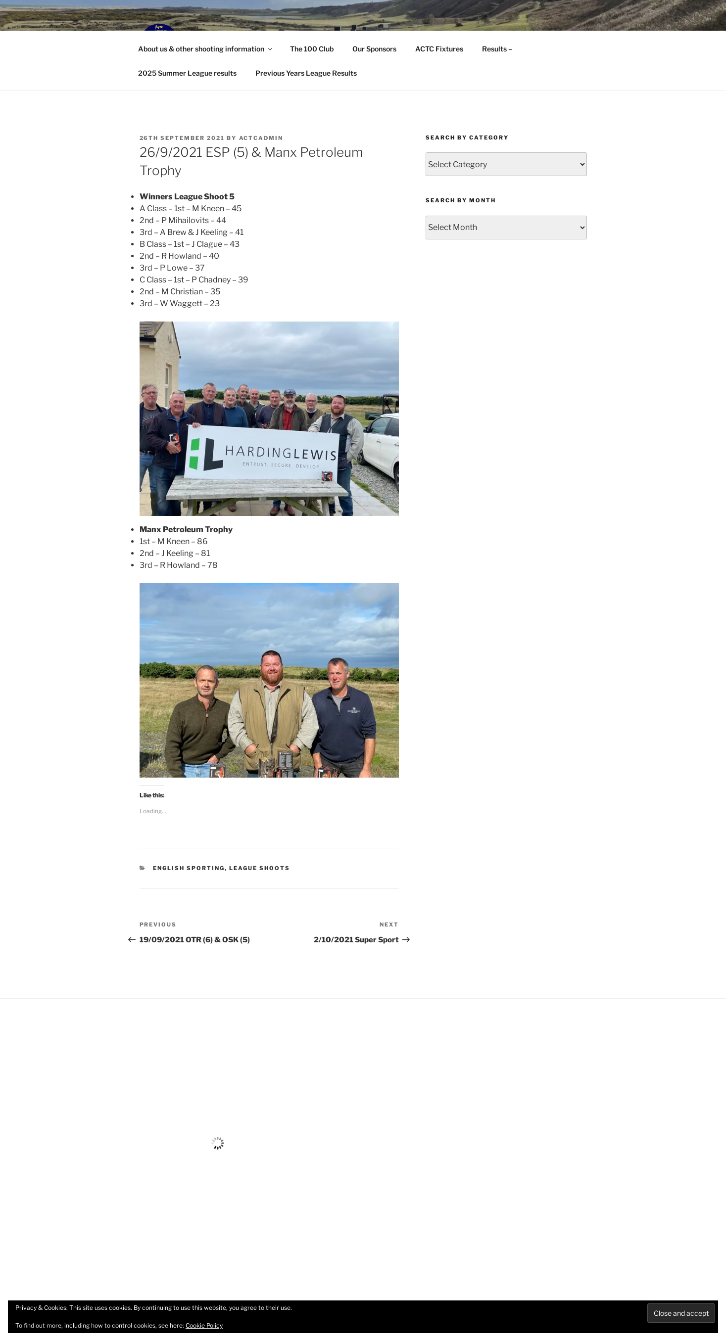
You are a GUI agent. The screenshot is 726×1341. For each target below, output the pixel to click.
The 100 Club (312, 49)
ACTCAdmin (261, 138)
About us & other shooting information (206, 49)
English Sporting (189, 868)
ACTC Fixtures (439, 49)
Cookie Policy (204, 1325)
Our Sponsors (374, 49)
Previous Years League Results (306, 73)
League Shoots (259, 868)
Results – (497, 49)
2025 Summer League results (187, 73)
